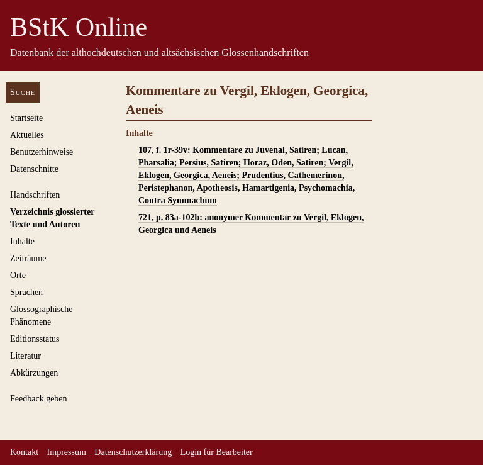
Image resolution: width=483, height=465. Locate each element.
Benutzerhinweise (41, 152)
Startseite (26, 118)
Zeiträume (28, 258)
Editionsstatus (35, 339)
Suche (22, 92)
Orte (18, 275)
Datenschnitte (34, 169)
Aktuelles (27, 135)
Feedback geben (38, 398)
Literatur (25, 356)
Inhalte (22, 241)
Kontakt (24, 452)
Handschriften (35, 194)
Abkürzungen (34, 373)
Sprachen (26, 292)
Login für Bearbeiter (216, 452)
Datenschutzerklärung (133, 452)
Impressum (66, 452)
